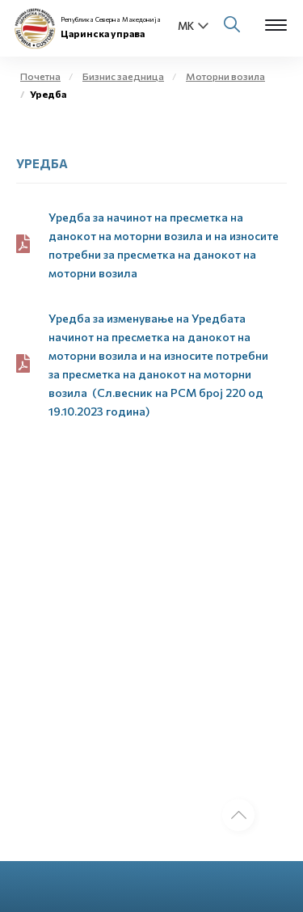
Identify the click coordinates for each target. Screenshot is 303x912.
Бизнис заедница (123, 76)
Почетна (40, 76)
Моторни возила (225, 76)
